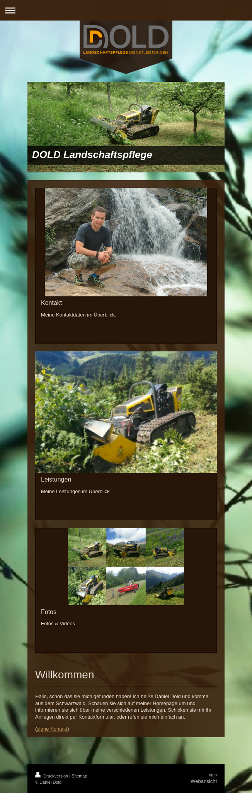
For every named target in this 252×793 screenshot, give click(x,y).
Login (211, 774)
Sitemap (79, 776)
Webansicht (204, 781)
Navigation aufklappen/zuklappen (126, 10)
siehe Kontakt (52, 729)
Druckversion (52, 776)
